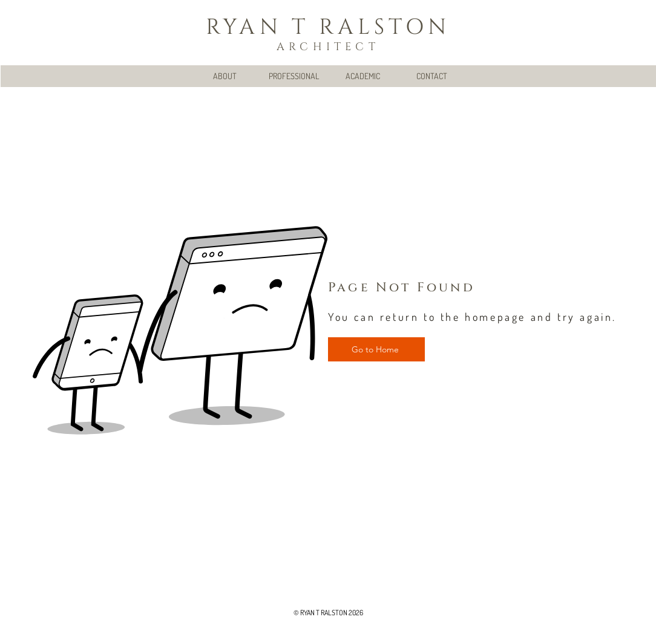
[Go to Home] (376, 349)
